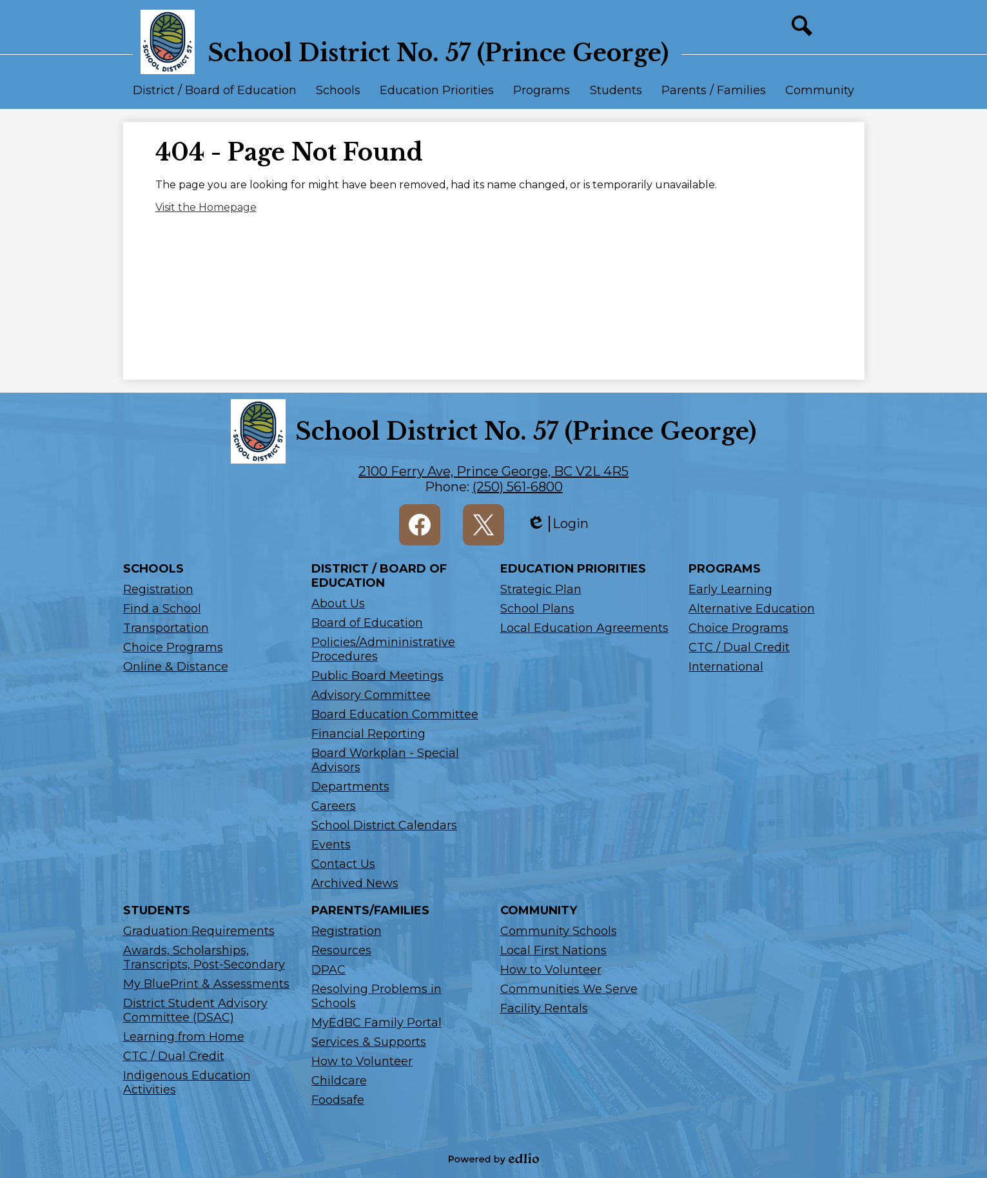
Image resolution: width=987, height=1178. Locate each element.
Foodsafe (337, 1100)
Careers (333, 806)
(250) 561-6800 (518, 487)
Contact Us (343, 864)
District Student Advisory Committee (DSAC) (195, 1010)
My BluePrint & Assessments (206, 984)
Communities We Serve (569, 989)
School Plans (537, 609)
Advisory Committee (371, 695)
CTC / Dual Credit (739, 647)
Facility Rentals (544, 1008)
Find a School (162, 609)
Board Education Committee (394, 714)
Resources (341, 950)
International (726, 667)
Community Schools (558, 931)
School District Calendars (384, 825)
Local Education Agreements (584, 628)
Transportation (166, 628)
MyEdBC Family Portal (376, 1023)
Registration (158, 589)
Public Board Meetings (377, 676)
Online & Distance (175, 667)
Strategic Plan (540, 589)
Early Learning (730, 589)
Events (331, 845)
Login (558, 524)
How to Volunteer (362, 1061)
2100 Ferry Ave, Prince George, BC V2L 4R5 (493, 471)
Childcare (339, 1081)
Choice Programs (173, 647)
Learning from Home (183, 1037)
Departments (350, 787)
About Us (338, 603)
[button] (214, 96)
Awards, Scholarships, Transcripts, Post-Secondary (204, 957)
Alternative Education (752, 609)
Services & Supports (368, 1042)
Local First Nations (553, 950)
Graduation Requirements (199, 931)
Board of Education (367, 623)
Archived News (354, 883)
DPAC (328, 970)
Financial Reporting (368, 734)
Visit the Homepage (206, 207)
